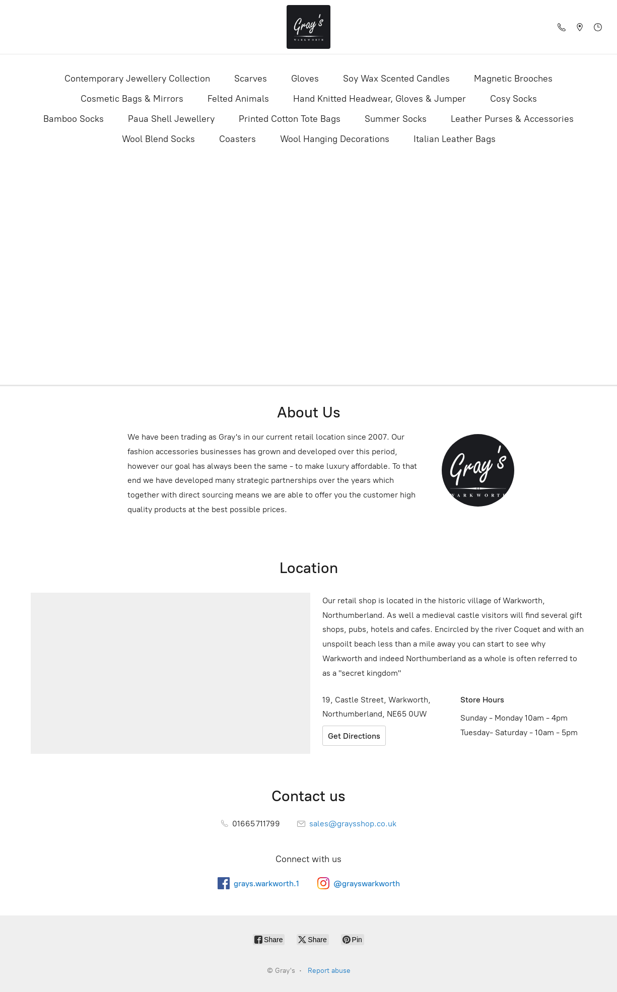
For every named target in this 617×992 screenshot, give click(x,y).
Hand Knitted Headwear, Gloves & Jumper (379, 98)
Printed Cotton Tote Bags (289, 118)
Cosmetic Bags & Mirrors (132, 98)
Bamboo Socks (73, 118)
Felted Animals (238, 98)
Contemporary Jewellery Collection (137, 78)
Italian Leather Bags (455, 139)
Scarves (250, 78)
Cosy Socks (513, 98)
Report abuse (329, 970)
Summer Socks (396, 118)
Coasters (237, 139)
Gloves (305, 78)
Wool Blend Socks (158, 139)
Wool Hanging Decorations (334, 139)
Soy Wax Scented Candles (396, 78)
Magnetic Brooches (513, 78)
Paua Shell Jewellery (171, 118)
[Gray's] (308, 27)
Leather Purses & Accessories (512, 118)
